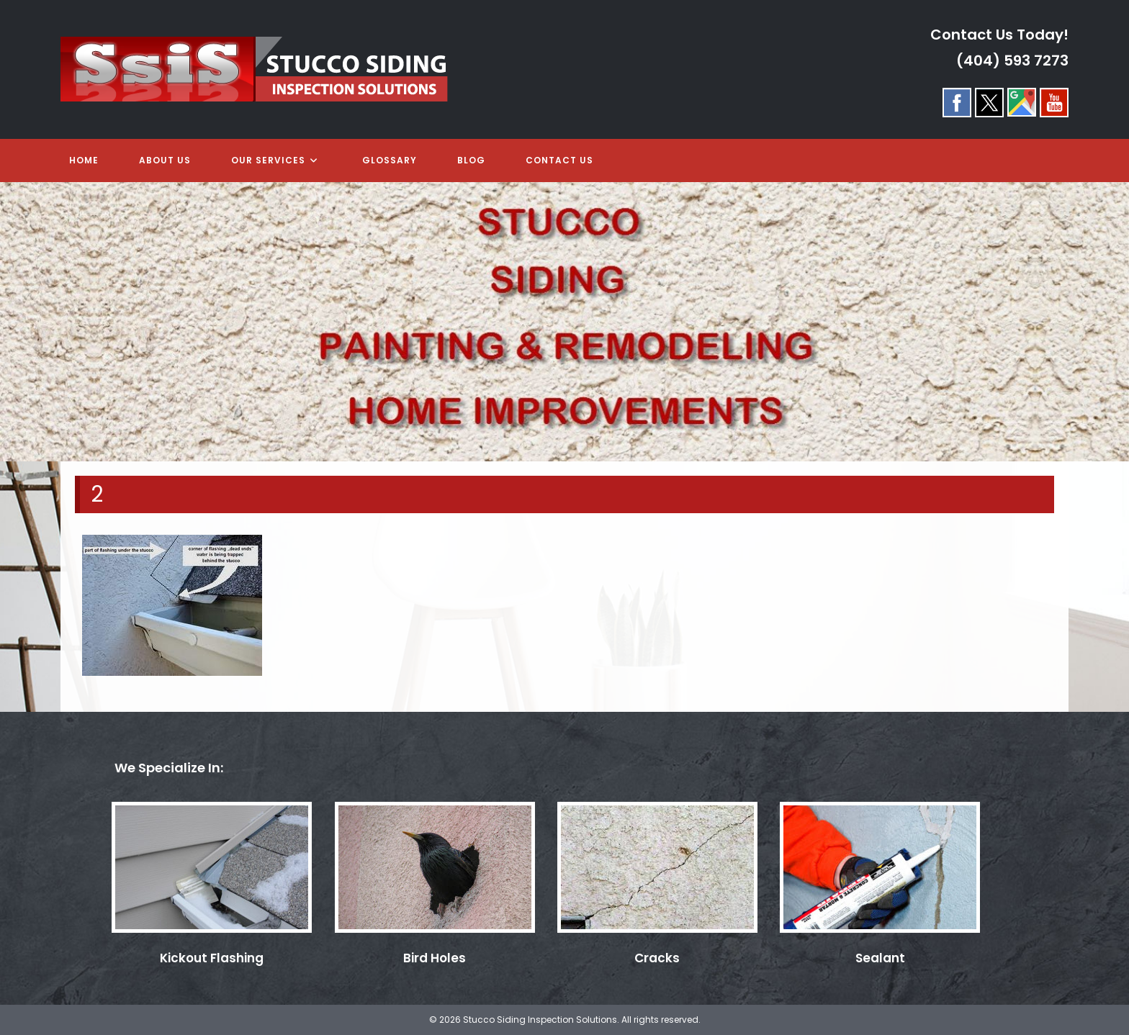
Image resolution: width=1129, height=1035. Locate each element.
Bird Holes (434, 958)
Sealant (880, 958)
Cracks (657, 958)
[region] (564, 321)
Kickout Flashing (212, 958)
